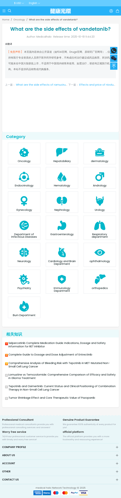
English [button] (33, 3)
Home (5, 19)
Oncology (19, 19)
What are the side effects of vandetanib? (53, 19)
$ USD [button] (17, 3)
